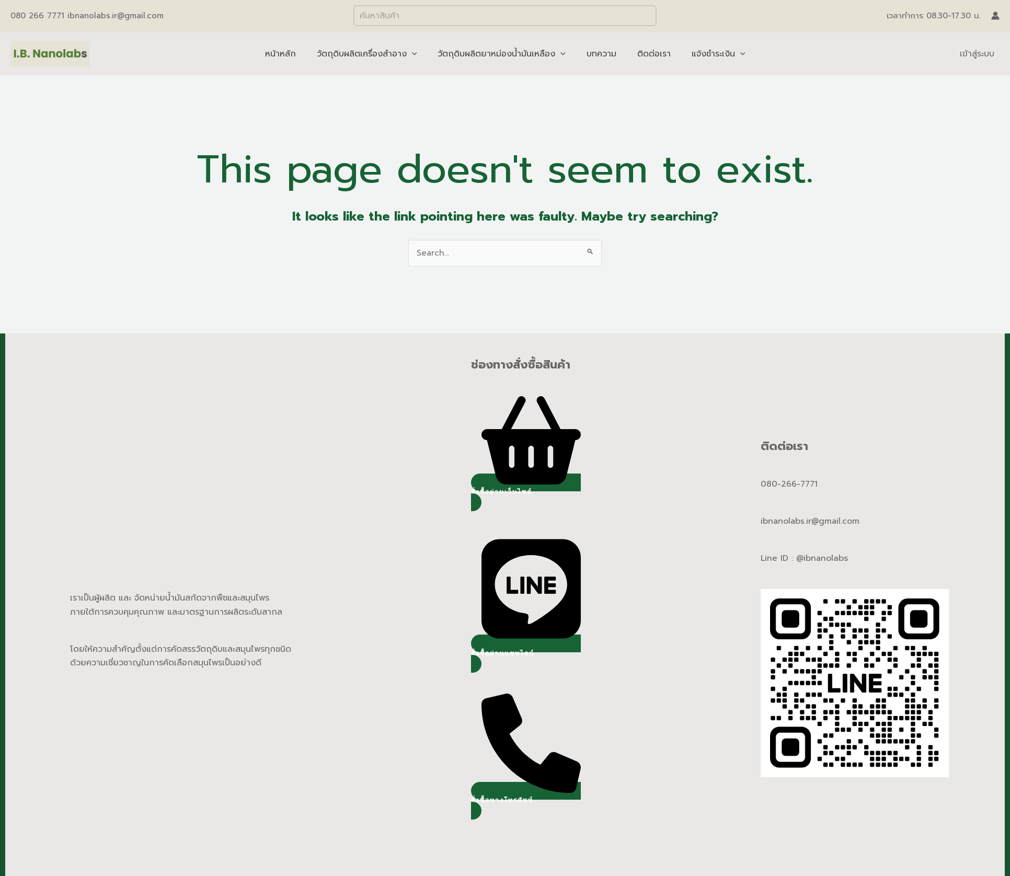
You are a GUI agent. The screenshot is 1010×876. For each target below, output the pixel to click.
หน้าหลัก (291, 54)
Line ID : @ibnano (797, 558)
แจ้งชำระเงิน (708, 54)
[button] (526, 493)
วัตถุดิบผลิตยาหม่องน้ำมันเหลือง (504, 54)
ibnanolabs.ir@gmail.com (811, 521)
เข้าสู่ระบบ (977, 54)
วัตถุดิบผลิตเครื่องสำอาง (373, 54)
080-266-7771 (790, 484)
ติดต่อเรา (647, 54)
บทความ (599, 54)
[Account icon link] (995, 15)
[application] (418, 54)
